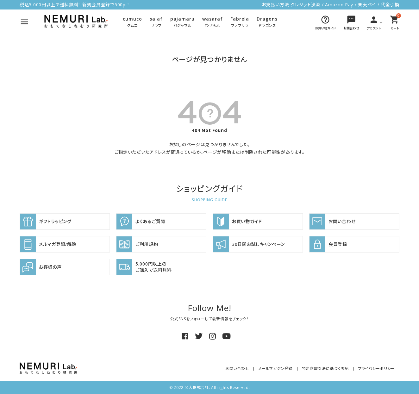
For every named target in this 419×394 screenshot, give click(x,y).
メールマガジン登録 (275, 368)
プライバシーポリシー (376, 368)
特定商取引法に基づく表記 (325, 368)
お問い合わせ (237, 368)
